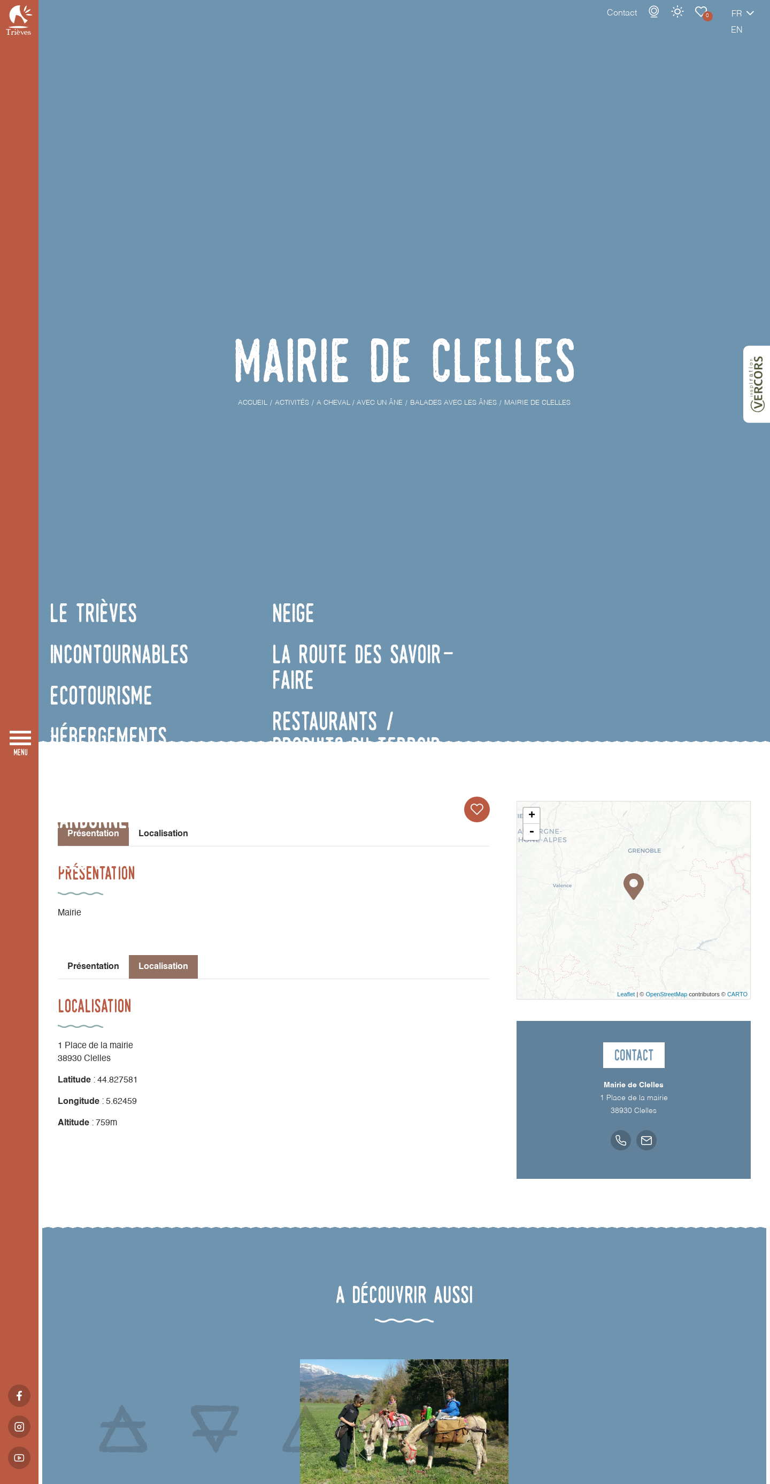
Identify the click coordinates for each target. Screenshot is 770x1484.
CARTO (737, 994)
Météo (640, 22)
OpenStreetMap (666, 994)
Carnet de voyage (663, 22)
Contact (584, 24)
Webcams (616, 22)
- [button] (531, 832)
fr (699, 25)
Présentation (93, 967)
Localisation (163, 834)
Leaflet (626, 994)
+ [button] (531, 816)
